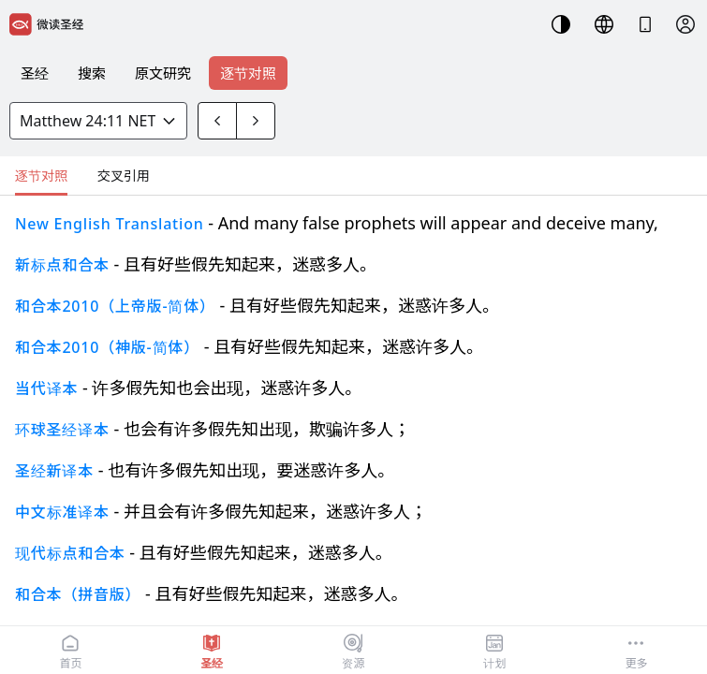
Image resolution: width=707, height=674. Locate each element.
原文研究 (163, 73)
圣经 (35, 73)
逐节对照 (248, 73)
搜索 (92, 73)
